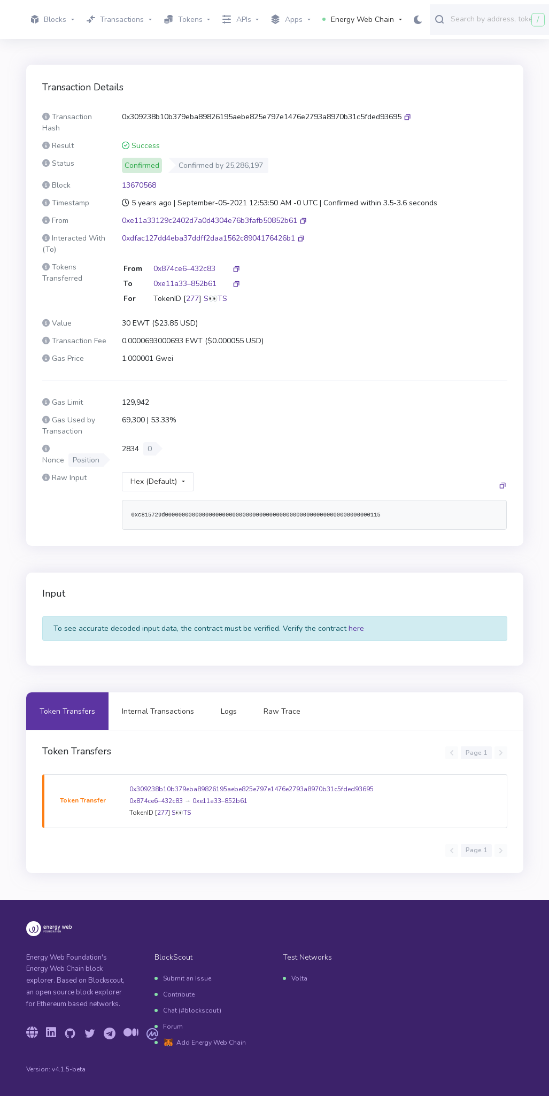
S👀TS (215, 299)
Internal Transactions (158, 711)
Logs (229, 711)
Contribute (179, 994)
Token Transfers (67, 711)
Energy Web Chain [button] (358, 19)
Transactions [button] (115, 19)
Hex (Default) (153, 481)
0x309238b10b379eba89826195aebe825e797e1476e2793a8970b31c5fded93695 (251, 789)
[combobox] (497, 18)
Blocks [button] (48, 19)
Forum (173, 1026)
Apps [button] (287, 19)
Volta (299, 978)
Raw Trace (282, 711)
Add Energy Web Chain (211, 1042)
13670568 (139, 185)
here (356, 628)
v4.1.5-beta (69, 1069)
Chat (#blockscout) (192, 1010)
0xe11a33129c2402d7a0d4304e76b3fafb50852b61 (209, 220)
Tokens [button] (183, 19)
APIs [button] (236, 19)
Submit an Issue (187, 978)
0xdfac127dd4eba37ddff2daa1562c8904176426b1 (208, 238)
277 (192, 299)
